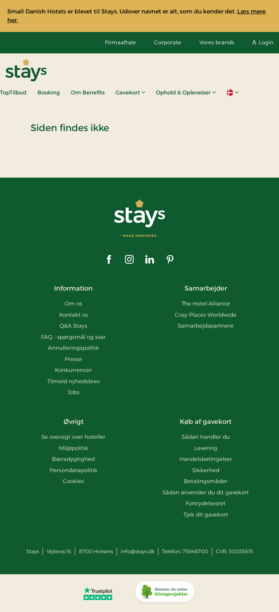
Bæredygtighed (73, 458)
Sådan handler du (206, 436)
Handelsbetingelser (205, 458)
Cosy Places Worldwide (205, 314)
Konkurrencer (73, 369)
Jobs (74, 392)
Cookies (73, 481)
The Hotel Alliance (206, 303)
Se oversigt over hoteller (73, 436)
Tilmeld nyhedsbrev (73, 381)
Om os (73, 303)
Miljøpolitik (73, 448)
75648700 (195, 551)
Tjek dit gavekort (205, 514)
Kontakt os (73, 314)
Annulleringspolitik (73, 347)
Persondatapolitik (73, 470)
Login (263, 42)
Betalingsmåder (205, 481)
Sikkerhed (205, 470)
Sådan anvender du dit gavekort (205, 492)
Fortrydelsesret (206, 503)
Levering (205, 448)
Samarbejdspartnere (206, 325)
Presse (73, 359)
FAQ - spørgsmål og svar (73, 336)
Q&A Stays (73, 325)
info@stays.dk (137, 551)
